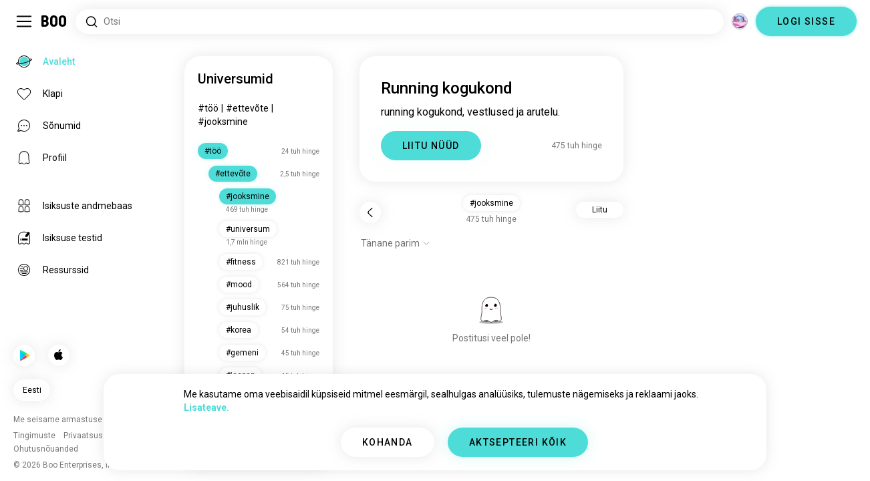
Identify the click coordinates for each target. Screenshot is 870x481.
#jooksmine (223, 121)
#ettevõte (247, 108)
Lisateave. (206, 407)
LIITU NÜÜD (431, 145)
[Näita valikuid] (395, 243)
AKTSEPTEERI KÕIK (518, 442)
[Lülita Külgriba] (24, 21)
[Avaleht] (54, 21)
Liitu (599, 209)
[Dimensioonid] (740, 21)
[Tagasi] (370, 212)
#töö (208, 108)
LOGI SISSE (806, 21)
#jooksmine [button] (491, 203)
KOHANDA (387, 442)
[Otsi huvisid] (400, 21)
